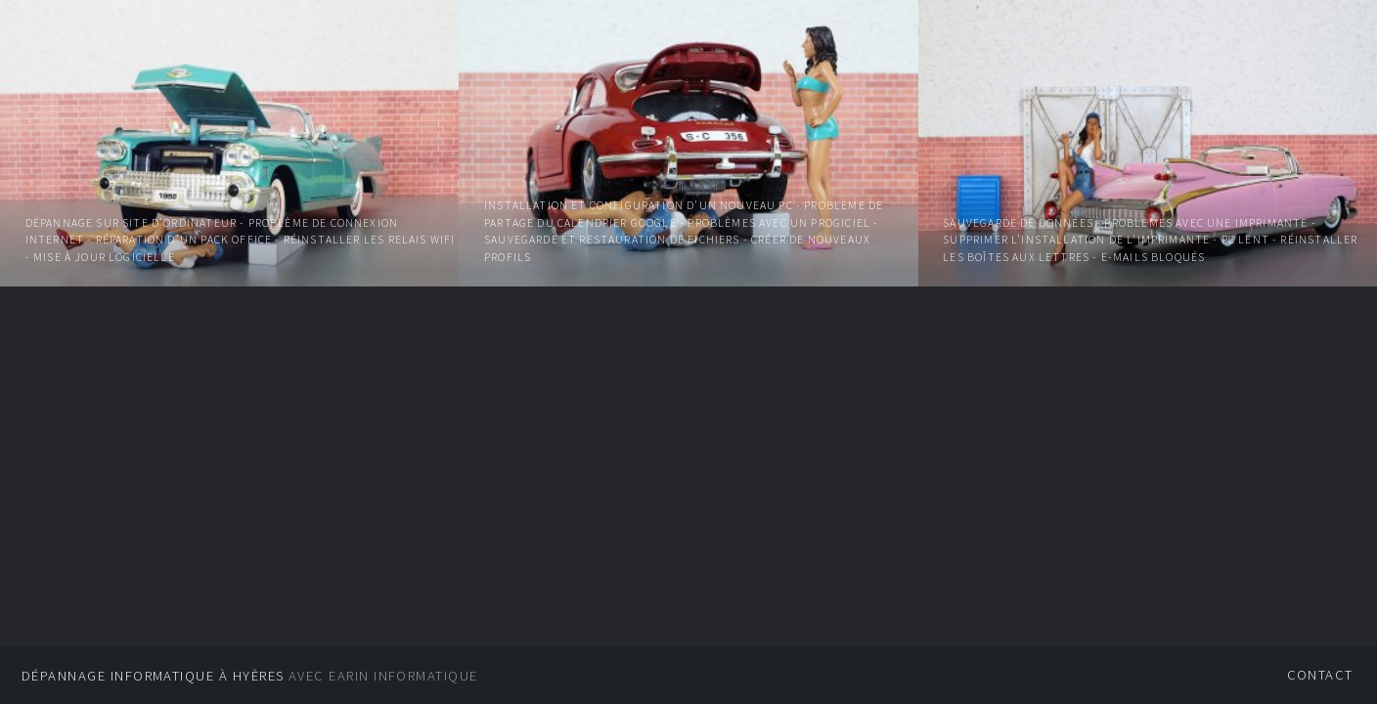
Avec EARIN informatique (250, 675)
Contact (1320, 674)
